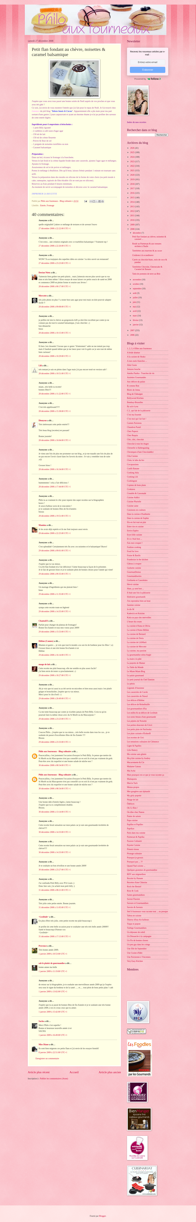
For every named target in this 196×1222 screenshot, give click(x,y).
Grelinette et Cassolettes (137, 580)
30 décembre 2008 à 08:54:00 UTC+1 (55, 765)
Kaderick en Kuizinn (136, 613)
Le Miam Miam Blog (136, 671)
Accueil (74, 1072)
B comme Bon (133, 386)
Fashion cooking (134, 547)
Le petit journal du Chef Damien (140, 679)
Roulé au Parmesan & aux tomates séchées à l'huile (146, 245)
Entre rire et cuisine (135, 526)
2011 (132, 215)
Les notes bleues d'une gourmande (141, 717)
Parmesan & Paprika (135, 837)
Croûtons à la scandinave (142, 255)
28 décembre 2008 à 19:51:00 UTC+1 (55, 516)
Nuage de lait (132, 800)
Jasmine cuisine (133, 605)
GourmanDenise (134, 572)
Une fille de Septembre (137, 949)
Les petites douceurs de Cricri (139, 725)
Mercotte (43, 296)
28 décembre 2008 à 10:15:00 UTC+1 (55, 333)
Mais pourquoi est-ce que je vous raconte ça (145, 775)
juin (135, 302)
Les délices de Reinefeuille (138, 704)
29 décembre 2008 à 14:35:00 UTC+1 (55, 611)
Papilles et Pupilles (135, 824)
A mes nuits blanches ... (137, 361)
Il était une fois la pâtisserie (138, 593)
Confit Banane (133, 468)
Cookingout (132, 481)
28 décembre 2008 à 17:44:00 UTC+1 (55, 487)
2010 (132, 220)
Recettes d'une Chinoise (137, 882)
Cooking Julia (133, 473)
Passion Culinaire (134, 841)
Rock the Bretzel (134, 886)
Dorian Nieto (44, 272)
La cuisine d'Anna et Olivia (138, 626)
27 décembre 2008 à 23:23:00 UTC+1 (55, 263)
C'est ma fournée (134, 415)
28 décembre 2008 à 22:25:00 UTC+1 (55, 533)
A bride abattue (133, 352)
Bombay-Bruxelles (135, 402)
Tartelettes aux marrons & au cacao (147, 251)
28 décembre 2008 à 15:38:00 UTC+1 (55, 411)
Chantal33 (43, 621)
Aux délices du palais (136, 382)
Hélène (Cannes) (46, 641)
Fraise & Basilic (134, 555)
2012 (132, 211)
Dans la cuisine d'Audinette (138, 514)
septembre (137, 288)
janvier (136, 324)
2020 (132, 175)
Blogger (102, 1216)
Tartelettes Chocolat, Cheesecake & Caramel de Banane (147, 268)
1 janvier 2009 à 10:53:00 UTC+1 (53, 954)
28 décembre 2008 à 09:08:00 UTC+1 (55, 307)
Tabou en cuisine (134, 915)
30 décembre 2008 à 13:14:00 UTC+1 (55, 812)
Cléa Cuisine (132, 456)
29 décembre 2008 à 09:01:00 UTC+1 (55, 550)
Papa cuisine (132, 820)
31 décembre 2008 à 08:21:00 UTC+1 (55, 890)
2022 (132, 166)
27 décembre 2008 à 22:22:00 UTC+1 (55, 228)
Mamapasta (132, 779)
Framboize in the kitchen (137, 559)
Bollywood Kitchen (135, 398)
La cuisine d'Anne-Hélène (138, 630)
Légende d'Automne (135, 688)
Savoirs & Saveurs (135, 907)
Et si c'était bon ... (134, 539)
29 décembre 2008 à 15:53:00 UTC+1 (55, 632)
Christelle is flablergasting (138, 448)
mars (135, 316)
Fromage (50, 205)
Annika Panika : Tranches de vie (140, 373)
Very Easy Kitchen (135, 961)
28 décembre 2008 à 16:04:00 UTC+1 (55, 440)
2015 (132, 197)
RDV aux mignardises (136, 874)
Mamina (42, 525)
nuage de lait (44, 664)
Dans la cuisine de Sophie (138, 518)
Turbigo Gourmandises (136, 928)
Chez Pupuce (132, 431)
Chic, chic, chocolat (135, 439)
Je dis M (130, 609)
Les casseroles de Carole (137, 692)
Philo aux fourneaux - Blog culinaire (55, 751)
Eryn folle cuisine (134, 535)
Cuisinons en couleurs (136, 510)
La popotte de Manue (136, 663)
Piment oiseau (133, 849)
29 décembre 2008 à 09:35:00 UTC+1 (55, 574)
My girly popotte (134, 795)
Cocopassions (133, 464)
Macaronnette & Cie (135, 762)
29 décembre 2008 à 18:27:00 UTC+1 (55, 675)
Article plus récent (39, 1072)
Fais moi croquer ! (135, 543)
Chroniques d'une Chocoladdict (140, 452)
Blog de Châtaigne (135, 394)
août (135, 293)
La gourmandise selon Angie (139, 655)
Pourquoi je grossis (135, 858)
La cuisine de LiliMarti (137, 642)
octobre (136, 284)
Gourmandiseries (134, 576)
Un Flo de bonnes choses (137, 940)
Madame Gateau (134, 766)
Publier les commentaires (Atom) (54, 1078)
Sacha (41, 1021)
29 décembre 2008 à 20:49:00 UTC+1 (55, 698)
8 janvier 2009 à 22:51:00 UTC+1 (53, 1052)
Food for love (132, 551)
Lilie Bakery (132, 750)
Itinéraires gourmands (136, 597)
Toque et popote (134, 924)
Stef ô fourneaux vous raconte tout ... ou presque (147, 911)
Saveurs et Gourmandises (137, 903)
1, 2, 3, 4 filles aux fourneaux (139, 348)
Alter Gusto (132, 365)
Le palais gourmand (135, 675)
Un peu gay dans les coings (138, 944)
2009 (132, 225)
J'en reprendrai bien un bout (138, 601)
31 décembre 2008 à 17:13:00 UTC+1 (55, 936)
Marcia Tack (132, 783)
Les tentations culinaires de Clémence (143, 742)
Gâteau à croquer (134, 564)
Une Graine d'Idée (134, 953)
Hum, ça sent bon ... (135, 588)
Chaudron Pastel (134, 427)
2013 (132, 206)
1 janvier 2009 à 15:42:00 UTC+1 (53, 1012)
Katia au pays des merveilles (139, 617)
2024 (132, 157)
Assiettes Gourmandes (136, 377)
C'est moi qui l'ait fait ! (136, 419)
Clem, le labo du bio (135, 460)
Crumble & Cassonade (136, 493)
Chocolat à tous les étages (138, 444)
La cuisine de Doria (135, 638)
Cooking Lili (132, 477)
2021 (132, 170)
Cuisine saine (132, 506)
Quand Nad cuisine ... (136, 866)
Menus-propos (133, 787)
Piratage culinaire (134, 853)
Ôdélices (130, 804)
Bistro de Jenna (133, 390)
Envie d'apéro (133, 531)
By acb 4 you (132, 406)
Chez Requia (132, 435)
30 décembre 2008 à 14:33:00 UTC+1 (55, 832)
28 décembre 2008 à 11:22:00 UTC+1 (55, 394)
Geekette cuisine (134, 568)
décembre (137, 233)
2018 (132, 184)
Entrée (43, 205)
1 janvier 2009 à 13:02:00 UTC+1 (53, 991)
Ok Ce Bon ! (132, 808)
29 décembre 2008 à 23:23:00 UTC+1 (55, 719)
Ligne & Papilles (134, 746)
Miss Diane (44, 1044)
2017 (132, 188)
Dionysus (43, 420)
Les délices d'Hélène (135, 700)
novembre (137, 279)
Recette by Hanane (135, 878)
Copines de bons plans (136, 485)
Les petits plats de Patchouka (139, 729)
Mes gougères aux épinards (138, 791)
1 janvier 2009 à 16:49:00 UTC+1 (53, 1035)
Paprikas (130, 828)
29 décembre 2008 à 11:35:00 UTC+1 (55, 594)
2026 (132, 148)
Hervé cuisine (133, 584)
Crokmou (131, 489)
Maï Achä (131, 771)
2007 (132, 330)
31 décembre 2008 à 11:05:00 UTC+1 (55, 907)
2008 (132, 229)
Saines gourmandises (136, 895)
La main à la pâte (134, 659)
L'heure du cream (134, 622)
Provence (43, 946)
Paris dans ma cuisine (136, 833)
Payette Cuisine (133, 845)
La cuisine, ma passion (136, 651)
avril (135, 311)
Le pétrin (131, 684)
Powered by (147, 79)
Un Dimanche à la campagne (139, 936)
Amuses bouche (133, 369)
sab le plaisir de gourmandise (52, 963)
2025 (132, 152)
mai (134, 307)
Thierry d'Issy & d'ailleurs (138, 920)
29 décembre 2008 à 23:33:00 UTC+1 (55, 742)
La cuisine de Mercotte (136, 646)
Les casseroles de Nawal (137, 696)
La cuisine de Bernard (136, 634)
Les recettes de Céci (135, 737)
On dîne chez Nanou (135, 812)
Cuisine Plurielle (134, 501)
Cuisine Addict (133, 497)
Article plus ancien (110, 1072)
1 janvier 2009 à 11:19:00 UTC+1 (53, 971)
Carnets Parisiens (134, 423)
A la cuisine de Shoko (136, 357)
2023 (132, 161)
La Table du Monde (135, 667)
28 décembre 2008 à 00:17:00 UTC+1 (55, 286)
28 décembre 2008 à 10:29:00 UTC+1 (55, 356)
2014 (132, 202)
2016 (132, 193)
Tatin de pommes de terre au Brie (146, 274)
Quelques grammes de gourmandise (142, 870)
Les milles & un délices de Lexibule (142, 713)
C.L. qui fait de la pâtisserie (138, 410)
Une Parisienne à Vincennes (139, 957)
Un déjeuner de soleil (136, 932)
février (136, 320)
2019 (132, 179)
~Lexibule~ (44, 917)
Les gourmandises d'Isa (137, 709)
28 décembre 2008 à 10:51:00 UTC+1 (55, 373)
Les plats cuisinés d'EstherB (139, 733)
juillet (135, 297)
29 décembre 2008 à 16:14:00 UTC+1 (55, 655)
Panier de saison (134, 816)
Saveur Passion (133, 899)
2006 (132, 335)
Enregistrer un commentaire (47, 1058)
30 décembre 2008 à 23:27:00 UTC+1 (55, 870)
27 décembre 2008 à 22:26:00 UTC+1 (55, 246)
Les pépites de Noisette (137, 721)
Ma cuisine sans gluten (136, 754)
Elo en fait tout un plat (136, 522)
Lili (40, 365)
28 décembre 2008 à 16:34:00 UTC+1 (55, 469)
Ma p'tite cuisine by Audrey (138, 758)
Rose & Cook (132, 891)
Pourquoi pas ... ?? (135, 862)
